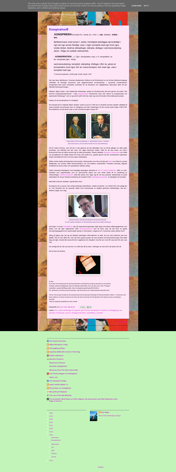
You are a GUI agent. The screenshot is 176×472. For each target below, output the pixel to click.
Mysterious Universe (57, 363)
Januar (53, 457)
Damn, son (53, 377)
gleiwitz (77, 310)
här (115, 295)
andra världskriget (65, 310)
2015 (51, 435)
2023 (51, 419)
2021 (51, 425)
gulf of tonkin (85, 310)
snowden (99, 313)
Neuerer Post (54, 322)
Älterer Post (122, 322)
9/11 (56, 310)
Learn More (136, 6)
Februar (54, 453)
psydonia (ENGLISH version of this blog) (64, 352)
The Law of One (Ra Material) (60, 395)
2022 (51, 422)
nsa (120, 310)
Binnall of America (56, 359)
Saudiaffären (68, 226)
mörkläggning (113, 310)
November (55, 437)
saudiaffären (91, 313)
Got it (146, 6)
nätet (110, 161)
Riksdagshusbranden (99, 177)
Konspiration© (56, 440)
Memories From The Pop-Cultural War (63, 370)
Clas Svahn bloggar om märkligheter (63, 374)
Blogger (100, 467)
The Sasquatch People (58, 381)
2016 (51, 432)
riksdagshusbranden (78, 313)
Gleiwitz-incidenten (66, 175)
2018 (51, 428)
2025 (51, 413)
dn (73, 310)
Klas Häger (105, 412)
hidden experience (56, 355)
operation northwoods (56, 313)
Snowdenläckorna (86, 229)
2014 (51, 460)
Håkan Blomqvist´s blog (58, 344)
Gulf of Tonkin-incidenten (107, 170)
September (55, 444)
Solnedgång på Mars (57, 348)
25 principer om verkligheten (60, 388)
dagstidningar (83, 94)
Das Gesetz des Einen (57, 341)
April (53, 450)
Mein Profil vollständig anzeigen (109, 416)
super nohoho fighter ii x (58, 384)
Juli (52, 447)
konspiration (95, 310)
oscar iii (68, 313)
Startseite (89, 322)
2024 (51, 416)
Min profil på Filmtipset (58, 392)
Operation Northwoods (112, 152)
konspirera (104, 310)
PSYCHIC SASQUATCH (58, 366)
